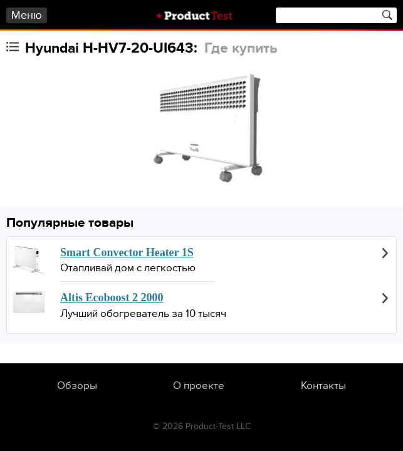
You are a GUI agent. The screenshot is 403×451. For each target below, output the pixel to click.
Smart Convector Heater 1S (127, 252)
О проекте (198, 386)
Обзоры (77, 386)
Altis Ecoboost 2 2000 (112, 297)
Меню (26, 15)
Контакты (323, 386)
